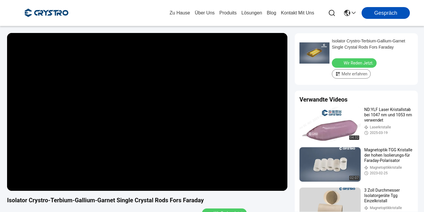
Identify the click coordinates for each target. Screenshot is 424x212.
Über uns (205, 12)
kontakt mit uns (297, 12)
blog (271, 12)
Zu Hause (180, 12)
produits (228, 12)
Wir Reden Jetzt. (355, 63)
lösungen (251, 12)
